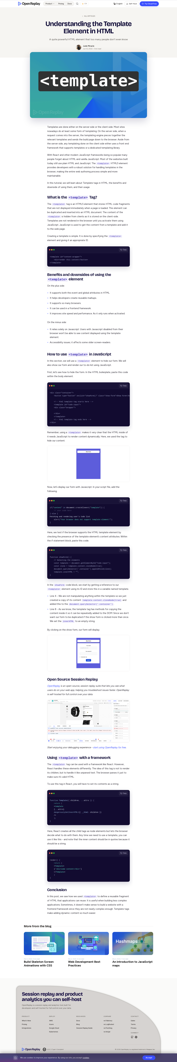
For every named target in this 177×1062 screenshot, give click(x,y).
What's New (26, 1020)
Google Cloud (54, 1027)
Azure (51, 1024)
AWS (51, 1020)
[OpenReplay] (31, 1049)
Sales (133, 1020)
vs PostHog (108, 1027)
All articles (88, 16)
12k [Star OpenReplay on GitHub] (84, 4)
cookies (86, 1058)
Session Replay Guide (84, 1027)
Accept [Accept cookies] (149, 1058)
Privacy (133, 1027)
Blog (78, 1024)
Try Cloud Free (149, 4)
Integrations (26, 1027)
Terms (133, 1024)
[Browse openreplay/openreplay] (132, 1036)
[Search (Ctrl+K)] (77, 3)
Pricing (61, 4)
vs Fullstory (108, 1020)
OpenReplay (53, 685)
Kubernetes (53, 1031)
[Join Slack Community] (136, 1036)
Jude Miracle (88, 46)
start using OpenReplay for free (109, 747)
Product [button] (50, 4)
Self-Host (131, 4)
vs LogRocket (109, 1024)
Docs (69, 4)
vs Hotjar (107, 1031)
